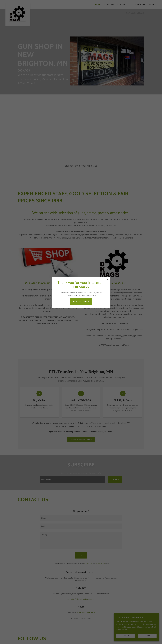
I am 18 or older (81, 302)
